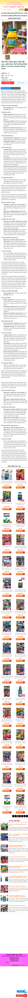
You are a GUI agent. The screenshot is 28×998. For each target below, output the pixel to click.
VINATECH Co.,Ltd (23, 965)
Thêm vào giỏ (21, 82)
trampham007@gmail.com (15, 962)
